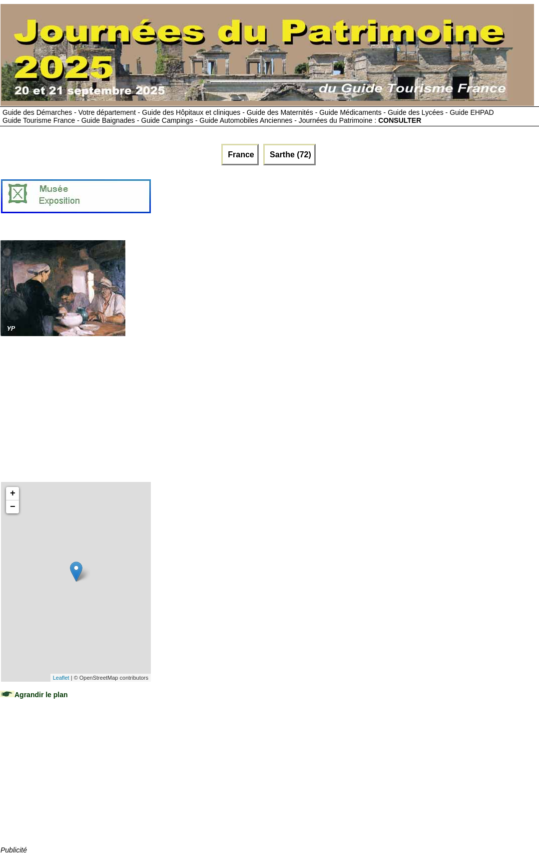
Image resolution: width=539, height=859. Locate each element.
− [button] (12, 507)
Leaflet (61, 678)
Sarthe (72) (289, 154)
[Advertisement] (334, 200)
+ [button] (12, 493)
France (240, 154)
